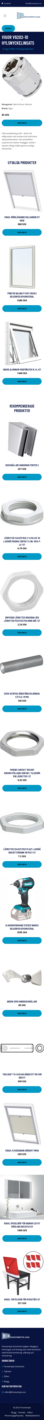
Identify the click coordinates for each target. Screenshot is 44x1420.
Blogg (6, 1381)
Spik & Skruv (18, 104)
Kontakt (21, 1412)
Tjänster (7, 1371)
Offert (8, 28)
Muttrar (28, 104)
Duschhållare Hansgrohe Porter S (22, 465)
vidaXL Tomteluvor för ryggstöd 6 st (22, 1299)
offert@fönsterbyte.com (33, 4)
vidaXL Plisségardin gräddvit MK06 (22, 1150)
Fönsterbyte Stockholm (14, 1366)
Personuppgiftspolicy (14, 1415)
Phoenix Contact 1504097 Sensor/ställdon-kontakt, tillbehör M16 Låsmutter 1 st (22, 773)
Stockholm (7, 4)
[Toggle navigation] (5, 15)
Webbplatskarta (32, 1415)
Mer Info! (22, 123)
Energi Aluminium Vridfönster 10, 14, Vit (22, 369)
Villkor (30, 1412)
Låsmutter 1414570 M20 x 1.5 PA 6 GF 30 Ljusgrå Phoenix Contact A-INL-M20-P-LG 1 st (22, 541)
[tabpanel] (22, 76)
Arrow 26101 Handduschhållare (22, 1001)
